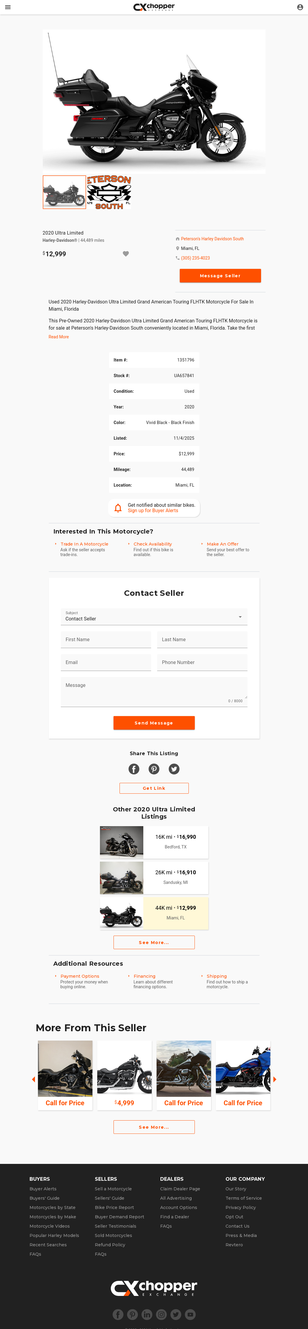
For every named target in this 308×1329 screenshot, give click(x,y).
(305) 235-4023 (195, 258)
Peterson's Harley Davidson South (212, 238)
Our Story (236, 1189)
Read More (59, 336)
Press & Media (241, 1235)
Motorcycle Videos (50, 1226)
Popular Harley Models (54, 1235)
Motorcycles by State (53, 1207)
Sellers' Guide (109, 1198)
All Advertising (176, 1198)
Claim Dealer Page (180, 1189)
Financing (144, 976)
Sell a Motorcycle (113, 1189)
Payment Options (80, 976)
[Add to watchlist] (126, 254)
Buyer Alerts (43, 1189)
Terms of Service (244, 1198)
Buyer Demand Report (119, 1217)
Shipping (217, 976)
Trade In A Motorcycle (84, 544)
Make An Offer (222, 544)
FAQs (35, 1254)
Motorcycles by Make (53, 1217)
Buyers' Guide (45, 1198)
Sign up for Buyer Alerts (153, 510)
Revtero (234, 1244)
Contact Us (238, 1226)
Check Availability (153, 544)
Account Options (178, 1207)
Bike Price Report (114, 1207)
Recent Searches (48, 1244)
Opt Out (234, 1217)
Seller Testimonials (115, 1226)
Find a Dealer (174, 1217)
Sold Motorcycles (113, 1235)
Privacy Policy (241, 1207)
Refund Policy (110, 1244)
